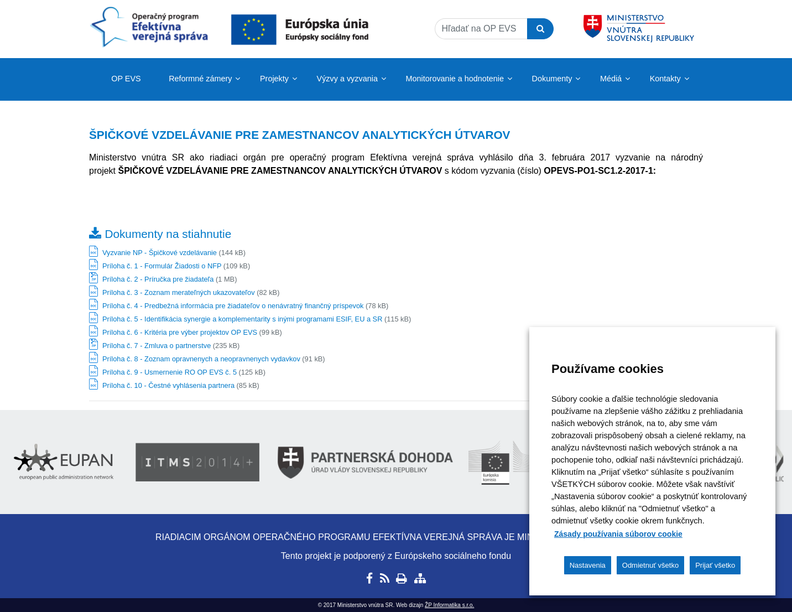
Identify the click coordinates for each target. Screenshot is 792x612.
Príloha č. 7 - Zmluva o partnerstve (156, 345)
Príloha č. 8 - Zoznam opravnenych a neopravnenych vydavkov (201, 359)
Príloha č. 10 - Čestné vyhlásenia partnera (168, 385)
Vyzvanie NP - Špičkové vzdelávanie (159, 252)
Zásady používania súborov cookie (618, 534)
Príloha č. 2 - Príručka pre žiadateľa (157, 279)
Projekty (274, 78)
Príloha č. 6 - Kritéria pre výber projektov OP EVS (179, 332)
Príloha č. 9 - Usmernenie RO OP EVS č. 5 (169, 372)
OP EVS (125, 78)
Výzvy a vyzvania (347, 78)
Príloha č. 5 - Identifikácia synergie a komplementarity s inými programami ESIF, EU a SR (242, 319)
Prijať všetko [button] (715, 565)
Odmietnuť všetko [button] (650, 565)
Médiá (611, 78)
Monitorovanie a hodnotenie (454, 78)
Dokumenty (552, 78)
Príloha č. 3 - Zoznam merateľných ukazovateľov (178, 292)
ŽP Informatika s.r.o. (449, 605)
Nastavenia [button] (588, 565)
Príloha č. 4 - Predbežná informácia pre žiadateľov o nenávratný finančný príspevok (233, 306)
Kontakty (665, 78)
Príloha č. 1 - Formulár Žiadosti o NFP (161, 266)
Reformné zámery (200, 78)
